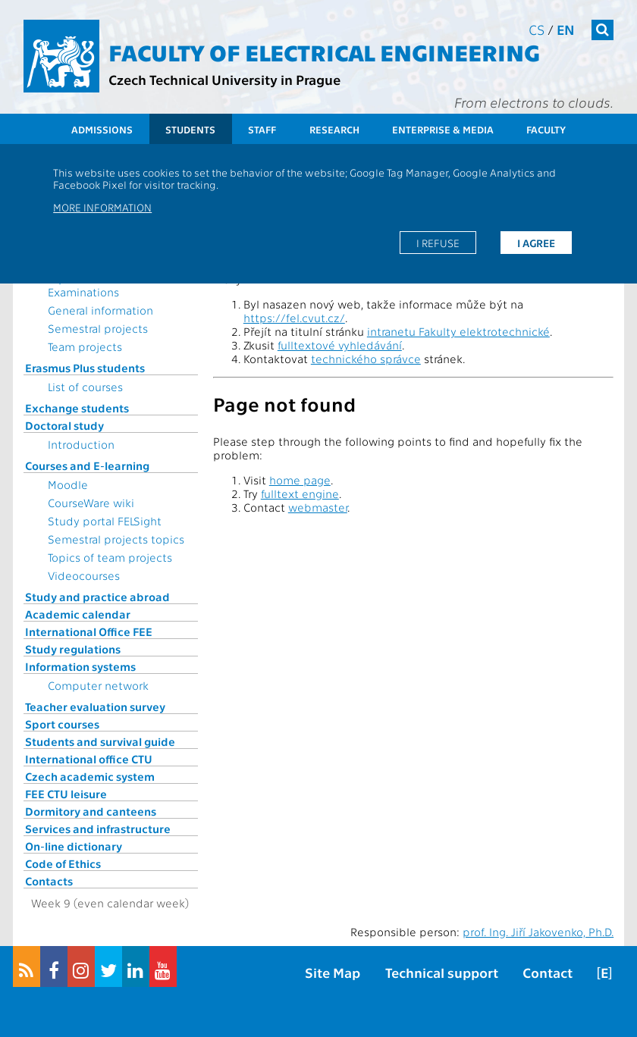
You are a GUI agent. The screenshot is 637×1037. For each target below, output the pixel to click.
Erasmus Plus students (85, 367)
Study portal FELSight (105, 521)
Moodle (68, 484)
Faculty (546, 129)
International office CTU (88, 759)
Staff (262, 129)
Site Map (332, 972)
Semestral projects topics (116, 539)
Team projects (85, 346)
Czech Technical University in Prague (224, 79)
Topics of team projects (110, 557)
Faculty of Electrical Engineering (324, 51)
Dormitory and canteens (90, 811)
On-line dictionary (73, 846)
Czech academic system (90, 776)
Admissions (102, 129)
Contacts (49, 881)
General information (100, 310)
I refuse (438, 243)
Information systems (80, 666)
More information (102, 207)
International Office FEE (88, 631)
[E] (604, 972)
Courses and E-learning (87, 465)
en (566, 29)
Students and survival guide (100, 741)
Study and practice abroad (97, 596)
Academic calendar (77, 614)
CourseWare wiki (91, 502)
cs (536, 29)
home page (300, 480)
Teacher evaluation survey (95, 706)
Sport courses (62, 724)
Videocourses (84, 575)
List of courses (85, 386)
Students (190, 129)
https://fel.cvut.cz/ (294, 317)
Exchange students (77, 408)
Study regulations (73, 649)
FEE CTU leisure (66, 793)
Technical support (441, 972)
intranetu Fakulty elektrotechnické (458, 331)
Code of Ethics (63, 863)
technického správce (366, 358)
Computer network (98, 685)
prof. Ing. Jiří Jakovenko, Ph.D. (538, 931)
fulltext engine (300, 493)
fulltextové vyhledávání (340, 345)
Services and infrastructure (98, 828)
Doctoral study (64, 425)
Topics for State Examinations (89, 285)
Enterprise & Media (443, 129)
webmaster (317, 507)
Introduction (81, 444)
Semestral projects (98, 328)
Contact (547, 972)
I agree (536, 243)
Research (334, 129)
